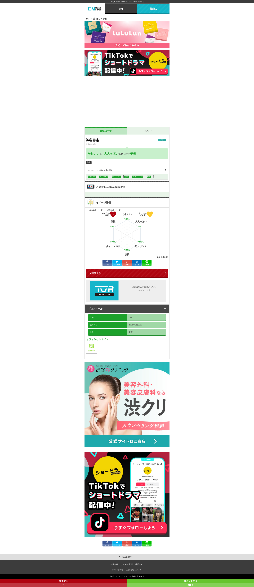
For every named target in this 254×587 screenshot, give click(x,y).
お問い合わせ (117, 570)
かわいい (93, 153)
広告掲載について (134, 570)
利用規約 (114, 564)
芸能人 (153, 8)
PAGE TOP (127, 557)
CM (121, 8)
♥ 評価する (95, 273)
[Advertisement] (127, 102)
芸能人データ (106, 131)
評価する (63, 583)
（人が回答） (100, 170)
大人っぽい (111, 153)
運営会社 (139, 564)
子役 (133, 153)
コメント (148, 131)
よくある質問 (127, 564)
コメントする (190, 583)
